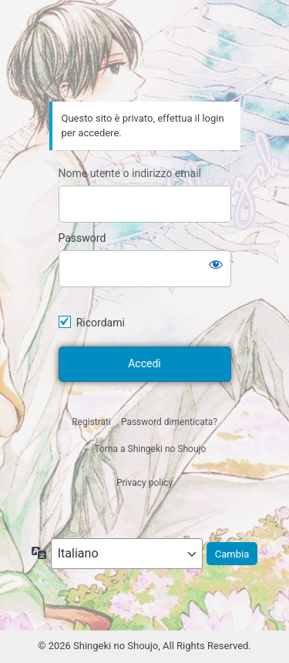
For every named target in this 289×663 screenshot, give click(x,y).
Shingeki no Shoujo (145, 58)
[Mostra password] (215, 264)
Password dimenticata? (169, 422)
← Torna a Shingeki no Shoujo (145, 449)
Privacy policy (144, 482)
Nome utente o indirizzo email (130, 173)
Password (82, 238)
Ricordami (100, 322)
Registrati (91, 422)
